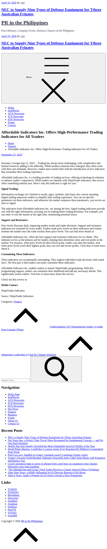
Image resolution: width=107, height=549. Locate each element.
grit (23, 2)
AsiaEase (13, 504)
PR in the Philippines (24, 23)
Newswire (13, 498)
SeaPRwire (13, 110)
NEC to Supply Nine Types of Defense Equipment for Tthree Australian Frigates (49, 437)
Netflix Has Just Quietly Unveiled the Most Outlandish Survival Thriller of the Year (51, 446)
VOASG (12, 512)
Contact (12, 125)
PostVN (12, 509)
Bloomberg (13, 495)
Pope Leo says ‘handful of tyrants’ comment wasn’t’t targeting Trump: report (48, 455)
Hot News (13, 409)
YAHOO (12, 489)
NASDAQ (13, 492)
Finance (18, 301)
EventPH (12, 515)
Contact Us (13, 423)
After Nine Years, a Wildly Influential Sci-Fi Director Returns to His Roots (46, 472)
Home (11, 107)
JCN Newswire (16, 116)
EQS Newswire (16, 119)
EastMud (12, 501)
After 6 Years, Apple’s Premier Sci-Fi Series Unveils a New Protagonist (45, 475)
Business (12, 414)
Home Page (14, 394)
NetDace (12, 506)
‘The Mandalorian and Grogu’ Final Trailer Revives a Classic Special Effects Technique (53, 469)
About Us (13, 420)
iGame (11, 122)
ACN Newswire (16, 113)
